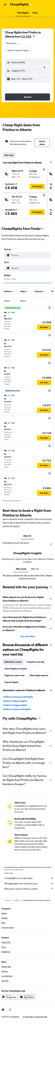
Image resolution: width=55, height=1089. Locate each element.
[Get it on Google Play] (9, 996)
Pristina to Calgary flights (15, 705)
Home (7, 900)
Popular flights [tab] (11, 682)
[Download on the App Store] (27, 996)
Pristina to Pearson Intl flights (17, 709)
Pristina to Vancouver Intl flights (18, 697)
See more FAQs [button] (28, 636)
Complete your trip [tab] (35, 662)
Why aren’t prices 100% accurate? (29, 889)
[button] (5, 4)
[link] (10, 1009)
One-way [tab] (9, 155)
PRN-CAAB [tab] (21, 569)
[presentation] (34, 36)
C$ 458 (26, 36)
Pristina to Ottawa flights (15, 701)
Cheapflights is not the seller (29, 878)
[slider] (52, 283)
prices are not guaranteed (13, 870)
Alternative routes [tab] (13, 662)
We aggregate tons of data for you (29, 883)
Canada (16, 900)
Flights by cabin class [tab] (14, 675)
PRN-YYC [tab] (27, 536)
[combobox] (13, 43)
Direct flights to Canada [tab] (16, 668)
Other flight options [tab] (38, 675)
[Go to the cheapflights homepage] (21, 4)
